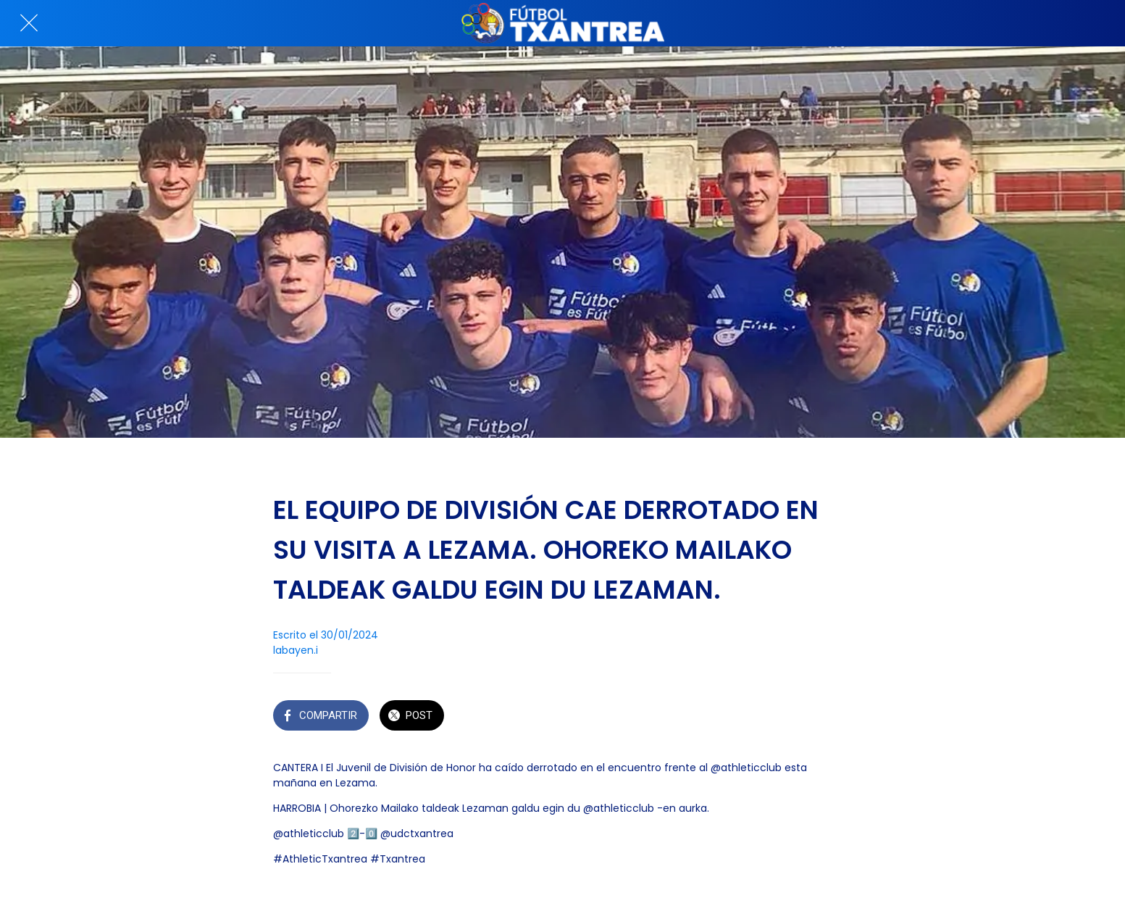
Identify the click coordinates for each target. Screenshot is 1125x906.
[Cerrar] (29, 23)
